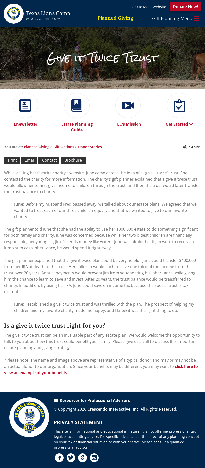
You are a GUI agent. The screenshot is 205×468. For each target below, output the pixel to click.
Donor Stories (90, 146)
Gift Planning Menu (175, 18)
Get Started (179, 122)
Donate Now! (185, 6)
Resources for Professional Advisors (92, 400)
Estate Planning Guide (77, 125)
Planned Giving (36, 146)
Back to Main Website (148, 6)
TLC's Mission (128, 122)
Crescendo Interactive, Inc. (113, 409)
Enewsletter (25, 122)
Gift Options (63, 146)
